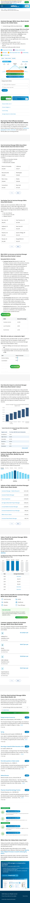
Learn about (10, 875)
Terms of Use (25, 896)
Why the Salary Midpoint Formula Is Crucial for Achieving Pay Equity (15, 851)
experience (26, 128)
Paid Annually (7, 61)
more (21, 725)
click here (3, 553)
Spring (2, 732)
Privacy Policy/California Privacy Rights (9, 896)
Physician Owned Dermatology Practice (10, 790)
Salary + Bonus (8, 58)
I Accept (26, 2)
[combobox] (15, 26)
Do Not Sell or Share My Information (8, 899)
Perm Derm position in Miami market (10, 761)
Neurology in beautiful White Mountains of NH (12, 746)
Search (27, 26)
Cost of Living (5, 110)
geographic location (5, 129)
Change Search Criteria (7, 81)
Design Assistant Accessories (8, 717)
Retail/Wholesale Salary (12, 9)
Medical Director (5, 775)
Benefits (13, 58)
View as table (25, 61)
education (13, 129)
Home (2, 9)
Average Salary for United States (9, 114)
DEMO (26, 6)
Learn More (15, 3)
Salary (5, 9)
